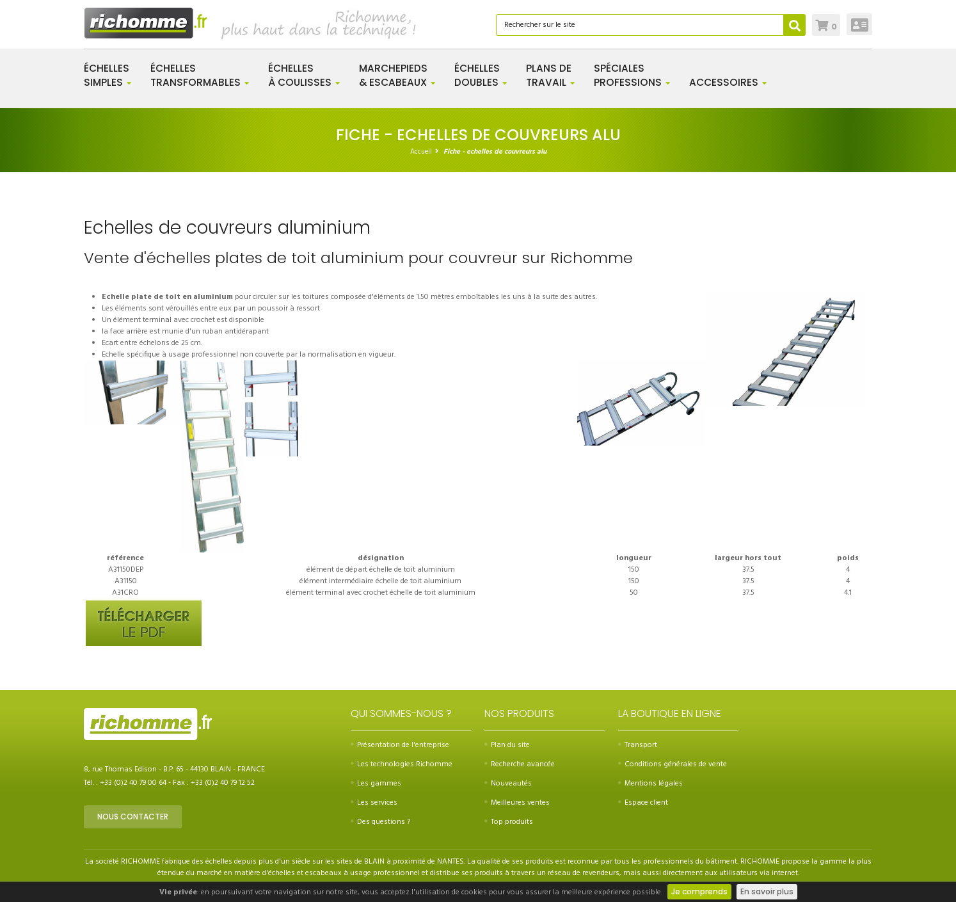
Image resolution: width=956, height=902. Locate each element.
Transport (637, 745)
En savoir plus (766, 891)
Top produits (508, 822)
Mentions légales (650, 783)
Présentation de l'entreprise (400, 745)
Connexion (859, 24)
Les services (374, 802)
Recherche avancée (519, 764)
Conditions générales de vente (672, 764)
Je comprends (699, 891)
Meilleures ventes (517, 802)
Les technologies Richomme (401, 764)
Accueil (421, 151)
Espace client (643, 802)
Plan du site (507, 745)
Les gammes (376, 783)
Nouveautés (508, 783)
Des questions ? (380, 822)
